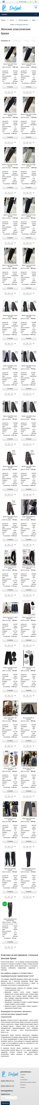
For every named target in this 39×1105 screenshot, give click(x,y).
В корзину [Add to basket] (10, 87)
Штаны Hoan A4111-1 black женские (10, 618)
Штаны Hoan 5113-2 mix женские (10, 769)
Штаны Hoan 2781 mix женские (10, 819)
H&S (15, 877)
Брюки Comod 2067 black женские (10, 64)
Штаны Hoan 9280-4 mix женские (28, 618)
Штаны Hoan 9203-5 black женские (10, 668)
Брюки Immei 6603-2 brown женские (28, 366)
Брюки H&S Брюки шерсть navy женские (29, 869)
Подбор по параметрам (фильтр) (19, 24)
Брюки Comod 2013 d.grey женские (29, 215)
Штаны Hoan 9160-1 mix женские (10, 718)
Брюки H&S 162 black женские (10, 869)
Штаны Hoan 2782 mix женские (28, 769)
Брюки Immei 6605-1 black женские (29, 316)
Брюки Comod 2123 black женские (10, 115)
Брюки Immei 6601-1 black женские (10, 366)
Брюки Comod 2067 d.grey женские (29, 64)
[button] (3, 1)
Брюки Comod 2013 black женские (28, 266)
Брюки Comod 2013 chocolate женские (10, 266)
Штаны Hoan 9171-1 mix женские (28, 668)
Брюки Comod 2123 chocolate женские (28, 115)
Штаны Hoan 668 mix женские (28, 718)
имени (27, 40)
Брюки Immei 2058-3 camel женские (10, 467)
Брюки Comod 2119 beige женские (28, 165)
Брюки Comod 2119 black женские (10, 215)
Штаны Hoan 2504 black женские (28, 819)
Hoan (33, 525)
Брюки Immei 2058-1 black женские (29, 467)
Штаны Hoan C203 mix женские (10, 567)
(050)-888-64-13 (7, 1086)
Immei (14, 324)
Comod (15, 72)
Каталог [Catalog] (4, 14)
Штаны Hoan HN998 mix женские (28, 517)
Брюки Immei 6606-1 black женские (10, 416)
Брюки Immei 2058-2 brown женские (10, 517)
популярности (17, 40)
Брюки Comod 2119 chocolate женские (10, 165)
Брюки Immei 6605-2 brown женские (10, 316)
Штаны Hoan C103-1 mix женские (28, 567)
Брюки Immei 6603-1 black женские (29, 416)
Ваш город (22, 1)
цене (34, 40)
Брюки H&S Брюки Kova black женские (10, 919)
